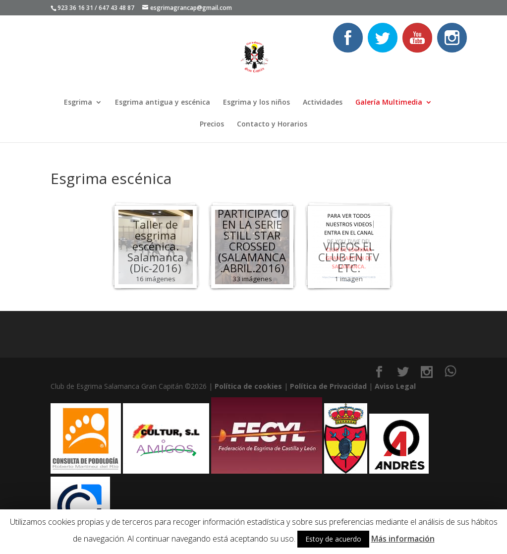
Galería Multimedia (388, 103)
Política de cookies (248, 386)
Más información (403, 538)
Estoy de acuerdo (333, 539)
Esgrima (78, 103)
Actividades (322, 103)
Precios (212, 124)
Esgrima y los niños (256, 103)
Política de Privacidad (328, 386)
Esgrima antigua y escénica (162, 103)
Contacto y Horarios (272, 124)
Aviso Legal (395, 386)
